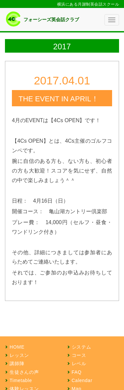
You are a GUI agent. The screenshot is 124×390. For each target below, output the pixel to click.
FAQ (77, 372)
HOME (17, 347)
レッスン (19, 355)
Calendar (82, 380)
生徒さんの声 (24, 372)
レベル (79, 363)
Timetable (21, 380)
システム (81, 347)
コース (79, 355)
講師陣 (17, 363)
